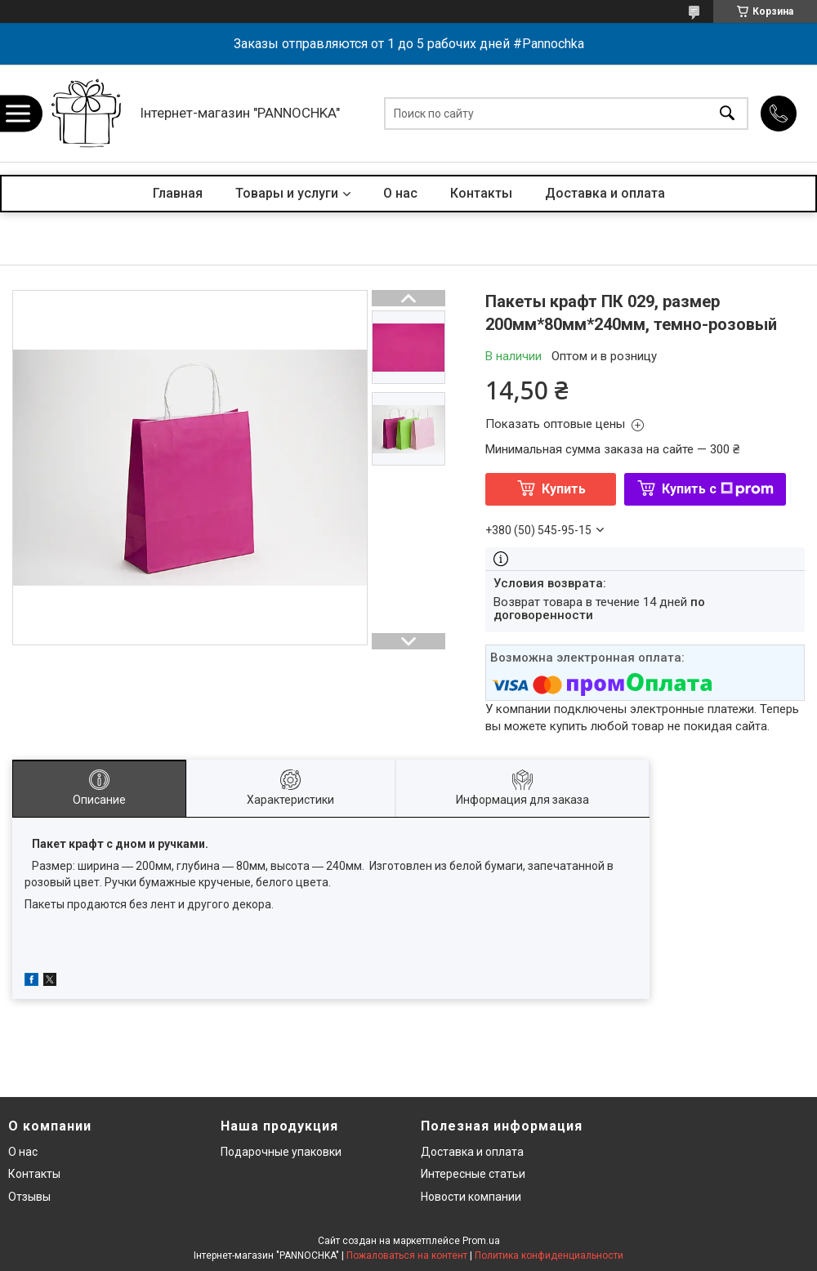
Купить (564, 489)
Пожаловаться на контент (406, 1255)
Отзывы (29, 1196)
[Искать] (727, 113)
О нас (400, 193)
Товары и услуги (286, 193)
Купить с (718, 489)
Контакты (481, 193)
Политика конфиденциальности (549, 1255)
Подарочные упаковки (281, 1151)
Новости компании (471, 1196)
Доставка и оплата (605, 193)
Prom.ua (481, 1240)
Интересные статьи (473, 1173)
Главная (178, 193)
